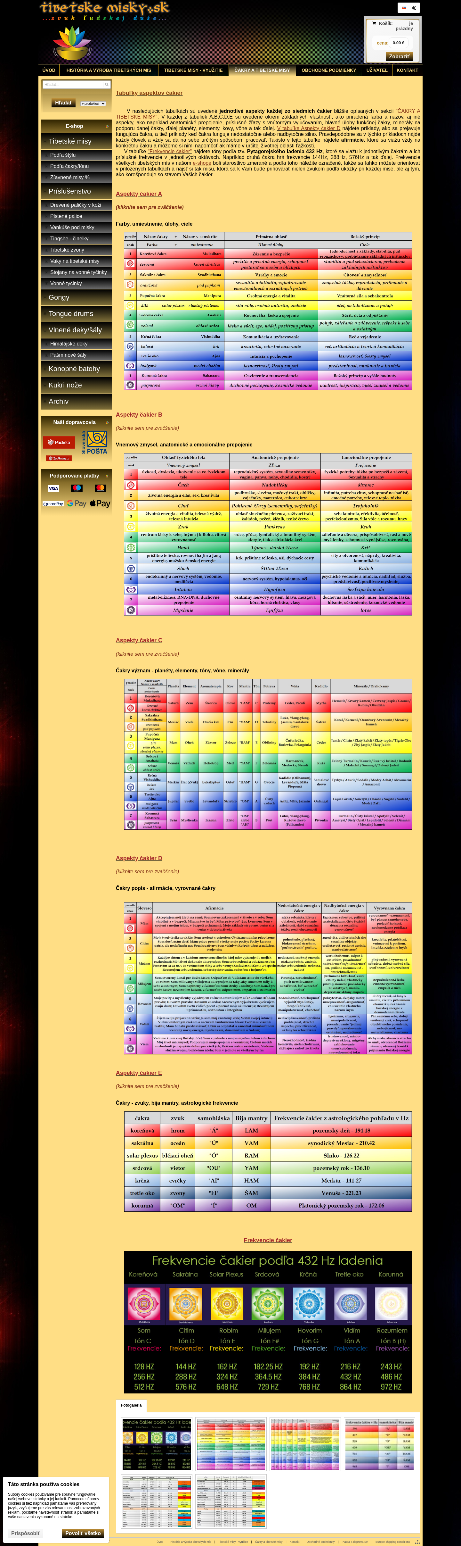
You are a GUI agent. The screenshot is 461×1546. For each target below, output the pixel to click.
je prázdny (404, 26)
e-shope (202, 163)
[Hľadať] (107, 84)
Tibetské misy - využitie (233, 1541)
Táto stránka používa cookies (43, 1484)
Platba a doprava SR (355, 1541)
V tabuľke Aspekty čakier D (309, 128)
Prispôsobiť (25, 1533)
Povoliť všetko (83, 1533)
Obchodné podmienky (321, 1541)
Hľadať (63, 102)
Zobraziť (399, 56)
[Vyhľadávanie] (77, 84)
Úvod (160, 1541)
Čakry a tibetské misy (269, 1541)
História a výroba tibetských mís (191, 1541)
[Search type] (93, 103)
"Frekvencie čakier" (169, 151)
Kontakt (295, 1541)
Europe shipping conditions (393, 1541)
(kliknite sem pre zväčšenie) (150, 207)
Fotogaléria (131, 1405)
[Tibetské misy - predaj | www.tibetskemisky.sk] (183, 32)
